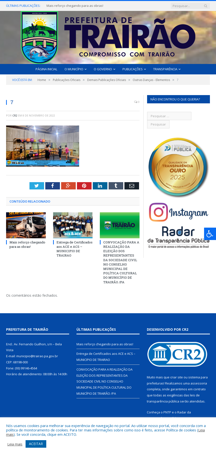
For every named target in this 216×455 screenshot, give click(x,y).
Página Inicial (46, 69)
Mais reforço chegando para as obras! (75, 6)
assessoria (198, 383)
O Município (74, 69)
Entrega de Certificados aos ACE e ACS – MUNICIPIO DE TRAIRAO (74, 249)
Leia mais (14, 444)
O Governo (103, 69)
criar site (176, 377)
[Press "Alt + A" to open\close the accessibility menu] (210, 234)
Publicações (132, 69)
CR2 (14, 115)
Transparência (165, 69)
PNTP (167, 412)
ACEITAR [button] (36, 443)
